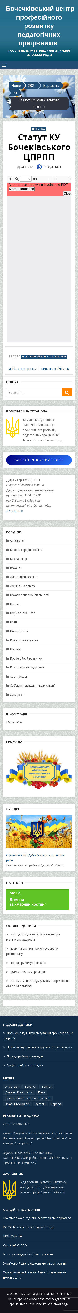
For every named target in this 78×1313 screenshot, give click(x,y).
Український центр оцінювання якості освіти (34, 1263)
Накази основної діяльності (29, 595)
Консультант (52, 167)
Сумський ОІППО (15, 1245)
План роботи (19, 631)
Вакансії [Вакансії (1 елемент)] (30, 1086)
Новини (15, 604)
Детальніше (14, 511)
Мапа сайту (14, 722)
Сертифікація (19, 676)
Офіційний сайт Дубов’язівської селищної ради (39, 838)
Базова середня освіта (26, 550)
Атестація (17, 541)
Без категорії (19, 559)
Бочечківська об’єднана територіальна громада (37, 1218)
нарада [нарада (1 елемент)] (56, 1104)
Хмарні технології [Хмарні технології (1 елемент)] (17, 1104)
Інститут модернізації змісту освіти (28, 1254)
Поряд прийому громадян (28, 963)
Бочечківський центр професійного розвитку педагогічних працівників (40, 26)
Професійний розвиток (26, 658)
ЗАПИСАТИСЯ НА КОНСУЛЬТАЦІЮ (39, 460)
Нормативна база (22, 613)
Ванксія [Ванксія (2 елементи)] (47, 1086)
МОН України (12, 1236)
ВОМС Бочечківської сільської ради (28, 1227)
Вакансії (15, 568)
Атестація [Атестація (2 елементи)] (12, 1086)
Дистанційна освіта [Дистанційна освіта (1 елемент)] (19, 1092)
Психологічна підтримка (27, 667)
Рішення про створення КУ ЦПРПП (24, 368)
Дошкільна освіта (22, 586)
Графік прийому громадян (28, 972)
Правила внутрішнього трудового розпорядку (39, 1047)
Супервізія (17, 695)
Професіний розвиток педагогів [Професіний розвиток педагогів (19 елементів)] (27, 1098)
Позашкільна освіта (24, 640)
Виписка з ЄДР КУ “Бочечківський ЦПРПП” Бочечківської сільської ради (55, 368)
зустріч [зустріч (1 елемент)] (41, 1104)
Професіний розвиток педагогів (45, 356)
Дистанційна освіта (23, 577)
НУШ (13, 622)
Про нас (40, 128)
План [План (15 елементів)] (41, 1092)
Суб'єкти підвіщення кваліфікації (32, 685)
